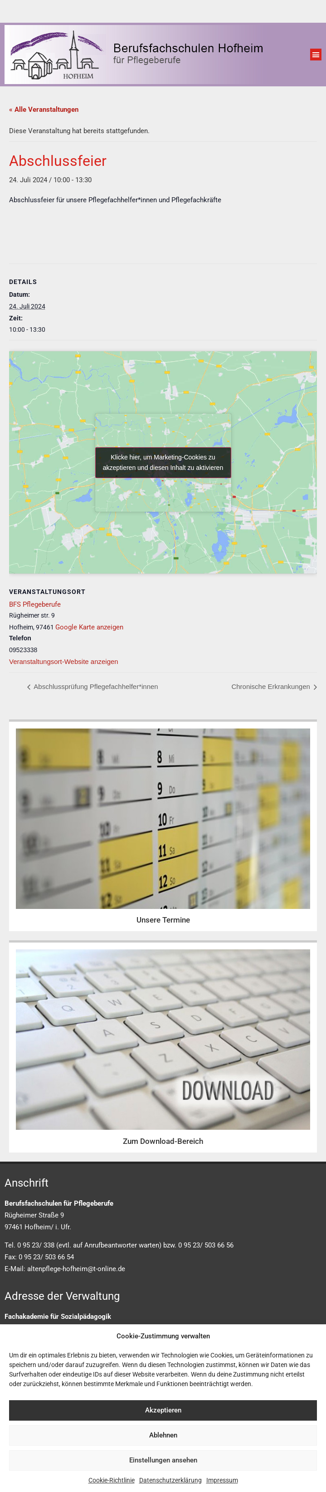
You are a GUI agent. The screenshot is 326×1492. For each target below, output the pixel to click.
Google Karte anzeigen (89, 627)
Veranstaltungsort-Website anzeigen (63, 661)
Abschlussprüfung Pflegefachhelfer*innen (95, 686)
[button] (316, 54)
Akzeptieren (163, 1410)
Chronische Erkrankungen (271, 686)
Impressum (222, 1480)
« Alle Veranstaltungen (43, 109)
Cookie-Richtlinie (111, 1480)
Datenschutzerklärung (170, 1480)
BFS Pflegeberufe (35, 604)
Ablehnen (163, 1435)
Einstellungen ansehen (163, 1460)
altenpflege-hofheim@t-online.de (76, 1269)
